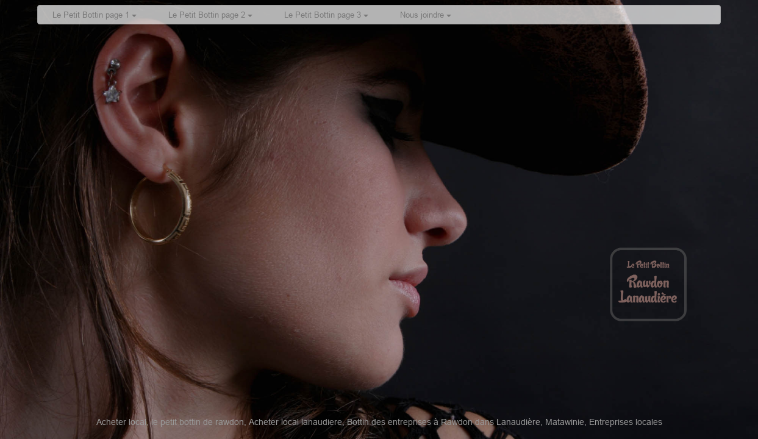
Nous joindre (425, 15)
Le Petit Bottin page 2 (210, 15)
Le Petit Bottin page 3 (326, 15)
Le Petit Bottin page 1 (94, 15)
